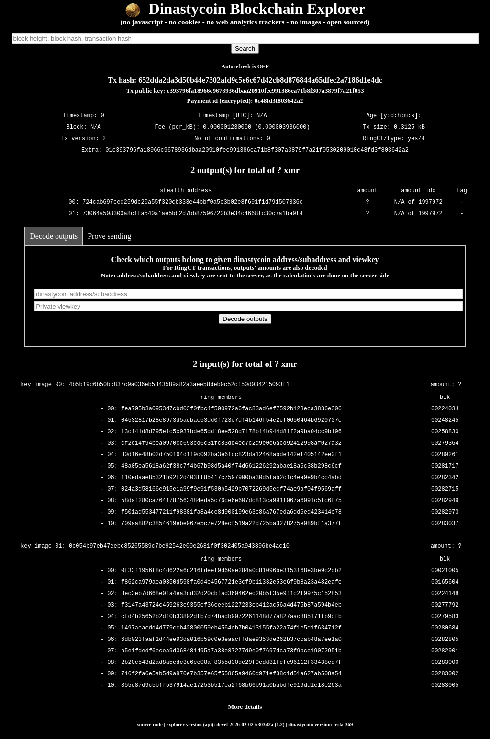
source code (150, 724)
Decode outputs (54, 236)
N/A (95, 127)
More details (245, 706)
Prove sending (109, 236)
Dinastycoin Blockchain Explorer (245, 8)
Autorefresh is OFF (245, 66)
